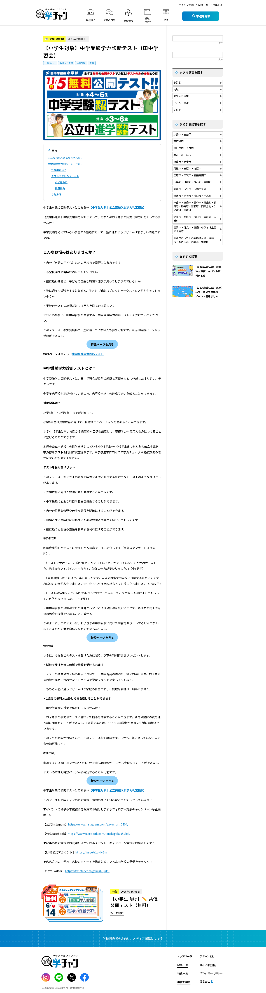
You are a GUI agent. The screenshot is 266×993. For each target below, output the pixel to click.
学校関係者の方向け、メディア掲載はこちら (133, 938)
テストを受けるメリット (65, 176)
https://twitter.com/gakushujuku (87, 871)
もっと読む (102, 904)
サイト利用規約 (208, 965)
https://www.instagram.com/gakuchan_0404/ (98, 824)
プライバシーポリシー (211, 973)
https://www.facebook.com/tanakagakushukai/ (99, 833)
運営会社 (205, 981)
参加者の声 (61, 182)
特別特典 (60, 188)
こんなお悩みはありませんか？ (65, 158)
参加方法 (56, 194)
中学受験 (81, 63)
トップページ (184, 956)
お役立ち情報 (66, 63)
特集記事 (218, 5)
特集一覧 (182, 973)
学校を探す (183, 982)
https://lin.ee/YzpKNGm (91, 852)
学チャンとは (186, 5)
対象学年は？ (58, 170)
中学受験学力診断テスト (88, 354)
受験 (92, 63)
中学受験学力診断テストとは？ (65, 164)
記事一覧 (203, 5)
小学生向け (50, 63)
